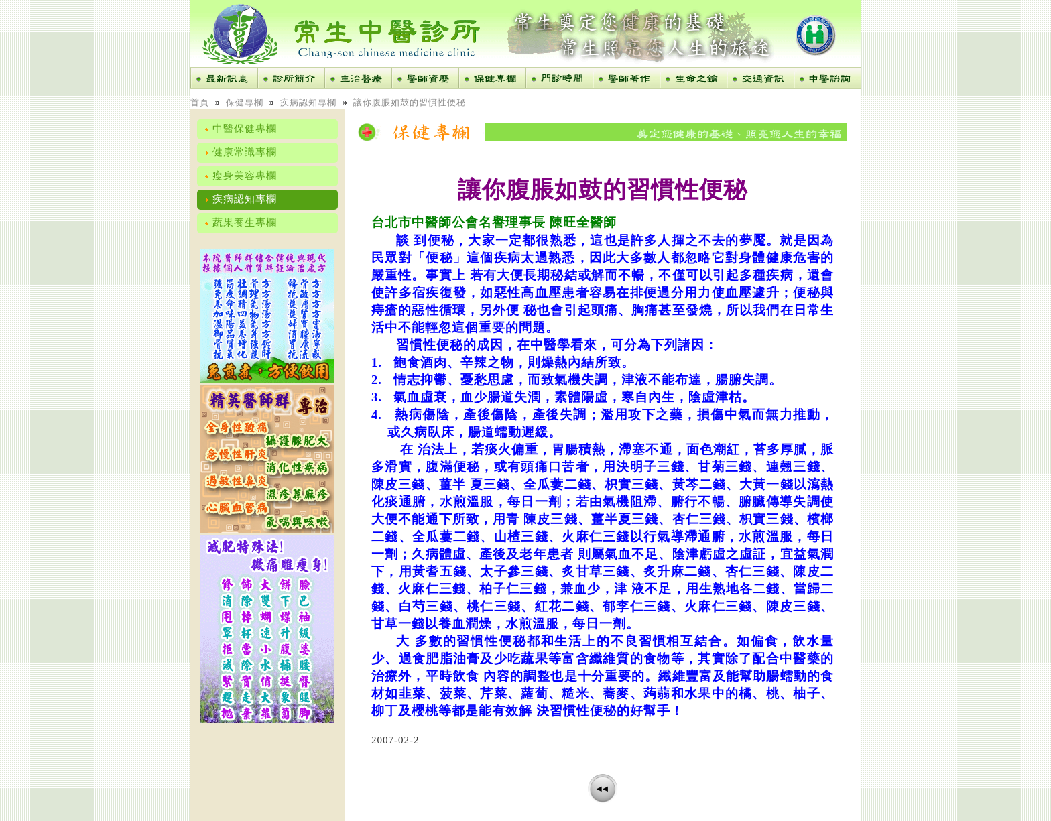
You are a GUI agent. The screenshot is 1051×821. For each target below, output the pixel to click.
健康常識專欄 (240, 152)
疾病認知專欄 (308, 102)
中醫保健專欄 (240, 128)
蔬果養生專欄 (240, 222)
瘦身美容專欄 (240, 175)
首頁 (199, 102)
